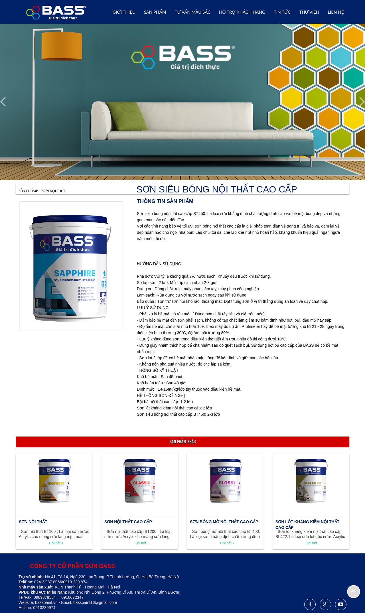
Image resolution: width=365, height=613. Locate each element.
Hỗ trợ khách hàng (242, 12)
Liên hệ (336, 12)
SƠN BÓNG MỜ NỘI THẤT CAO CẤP (224, 521)
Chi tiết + (56, 543)
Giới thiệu (124, 12)
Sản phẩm (155, 12)
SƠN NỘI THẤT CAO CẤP (128, 521)
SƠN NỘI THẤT (53, 190)
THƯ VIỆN (309, 12)
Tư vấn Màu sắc (192, 12)
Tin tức (282, 12)
